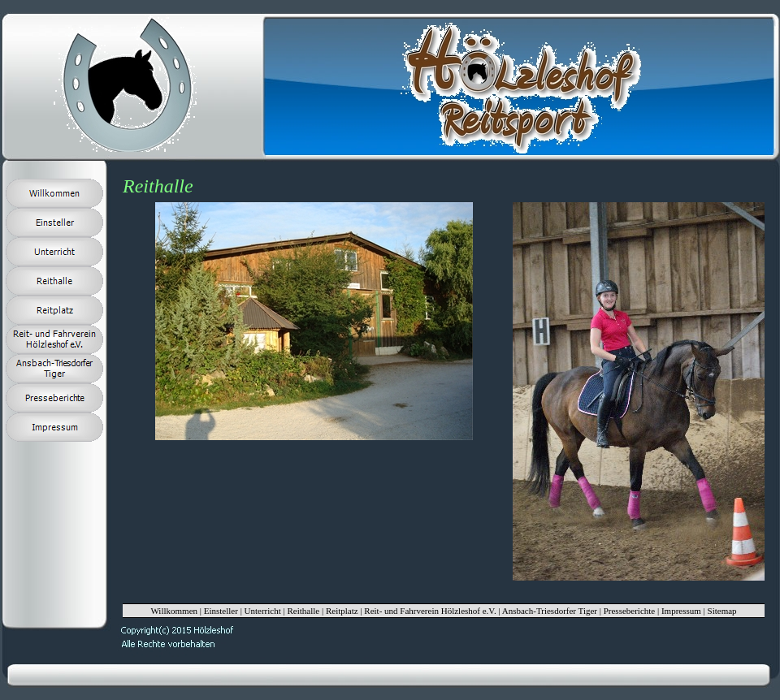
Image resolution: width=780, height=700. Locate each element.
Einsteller (221, 611)
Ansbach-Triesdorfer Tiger (549, 611)
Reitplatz (342, 611)
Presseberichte (630, 611)
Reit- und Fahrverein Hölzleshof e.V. (430, 611)
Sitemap (722, 611)
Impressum (681, 611)
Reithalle (303, 611)
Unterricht (263, 611)
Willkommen (173, 611)
